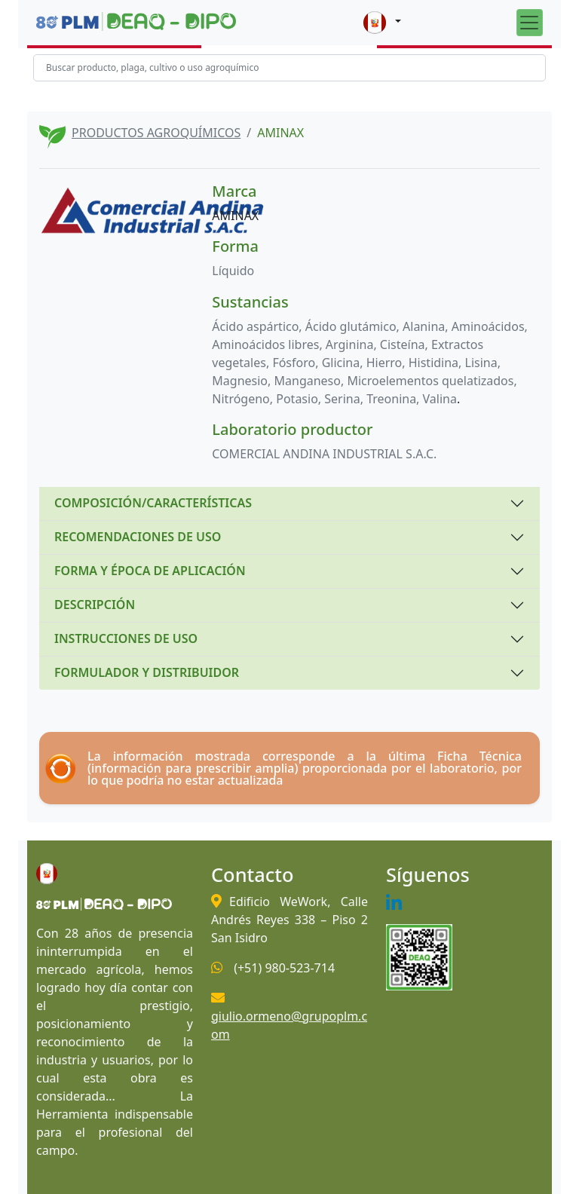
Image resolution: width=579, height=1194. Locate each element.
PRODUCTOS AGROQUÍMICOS (156, 132)
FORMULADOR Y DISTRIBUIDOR (146, 672)
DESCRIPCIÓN (94, 604)
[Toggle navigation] (529, 22)
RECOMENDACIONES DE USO (137, 536)
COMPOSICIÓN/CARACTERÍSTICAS (153, 502)
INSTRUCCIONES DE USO (126, 638)
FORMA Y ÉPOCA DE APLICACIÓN (150, 570)
